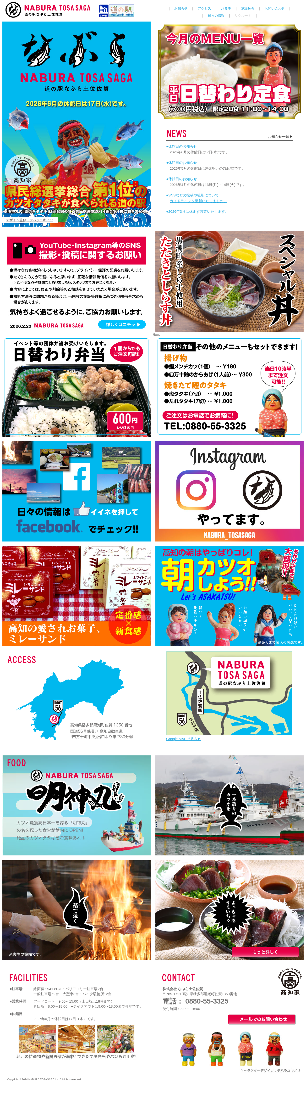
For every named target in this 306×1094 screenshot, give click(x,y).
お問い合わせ (275, 8)
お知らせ (181, 8)
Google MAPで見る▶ (183, 739)
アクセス (204, 8)
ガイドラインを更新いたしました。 (198, 201)
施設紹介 (248, 8)
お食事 (226, 8)
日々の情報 (216, 15)
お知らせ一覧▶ (280, 136)
